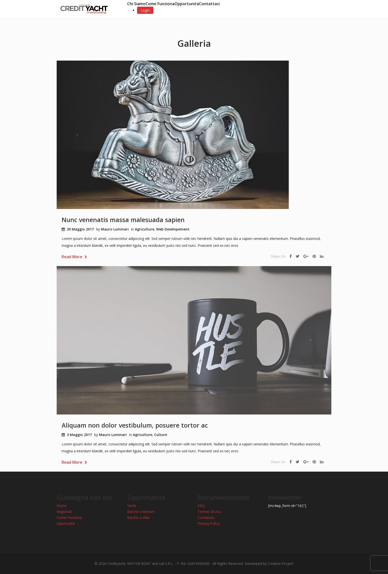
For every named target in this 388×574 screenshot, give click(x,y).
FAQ (201, 505)
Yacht (131, 505)
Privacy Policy (208, 523)
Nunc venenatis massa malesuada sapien (123, 219)
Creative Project (280, 563)
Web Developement (173, 229)
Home (62, 505)
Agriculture (144, 229)
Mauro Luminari (115, 229)
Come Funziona (160, 3)
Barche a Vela (138, 517)
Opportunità (186, 3)
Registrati (64, 511)
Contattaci (209, 3)
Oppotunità (66, 523)
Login (145, 10)
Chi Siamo (136, 3)
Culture (160, 434)
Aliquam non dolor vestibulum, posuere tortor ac (135, 425)
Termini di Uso (209, 511)
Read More (74, 256)
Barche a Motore (141, 511)
